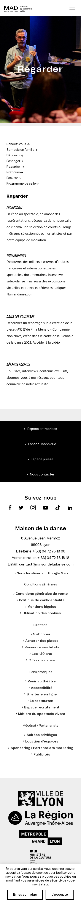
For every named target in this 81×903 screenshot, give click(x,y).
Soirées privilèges (42, 735)
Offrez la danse (42, 660)
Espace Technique (42, 444)
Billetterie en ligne (42, 694)
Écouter (12, 178)
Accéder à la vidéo (46, 342)
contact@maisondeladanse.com (46, 564)
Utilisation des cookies (41, 613)
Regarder (13, 166)
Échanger (13, 161)
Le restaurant (42, 701)
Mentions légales (41, 606)
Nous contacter (42, 474)
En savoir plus (25, 894)
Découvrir (13, 155)
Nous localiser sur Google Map (42, 573)
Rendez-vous (16, 144)
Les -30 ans (42, 654)
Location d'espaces (41, 741)
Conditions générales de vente (42, 593)
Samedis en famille (20, 149)
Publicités (41, 754)
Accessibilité (41, 688)
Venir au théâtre (42, 681)
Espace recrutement (41, 707)
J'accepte (59, 894)
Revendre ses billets (41, 647)
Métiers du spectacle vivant (41, 714)
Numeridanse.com (19, 294)
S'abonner (42, 634)
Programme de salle (21, 183)
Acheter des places (41, 640)
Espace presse (42, 459)
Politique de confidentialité (42, 600)
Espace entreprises (42, 429)
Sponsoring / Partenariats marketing (42, 748)
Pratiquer (13, 172)
